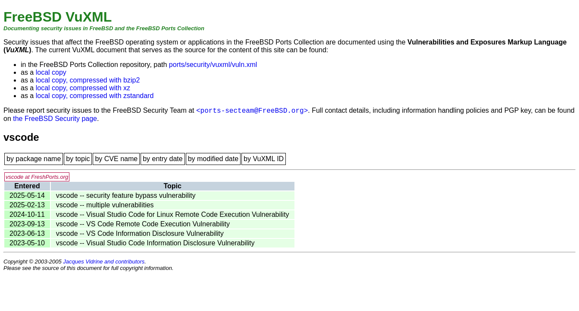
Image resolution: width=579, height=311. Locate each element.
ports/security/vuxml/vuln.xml (213, 64)
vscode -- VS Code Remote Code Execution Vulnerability (143, 224)
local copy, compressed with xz (83, 88)
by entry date (163, 158)
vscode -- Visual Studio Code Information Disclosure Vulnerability (155, 243)
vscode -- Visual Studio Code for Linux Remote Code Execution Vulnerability (172, 214)
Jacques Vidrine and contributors (103, 261)
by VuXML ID (264, 158)
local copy (51, 72)
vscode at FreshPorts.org (37, 177)
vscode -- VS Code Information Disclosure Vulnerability (140, 233)
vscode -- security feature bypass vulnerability (126, 195)
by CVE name (116, 158)
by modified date (213, 158)
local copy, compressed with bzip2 (88, 80)
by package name (33, 158)
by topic (78, 158)
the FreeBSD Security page (55, 118)
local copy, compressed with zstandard (95, 95)
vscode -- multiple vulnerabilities (105, 205)
